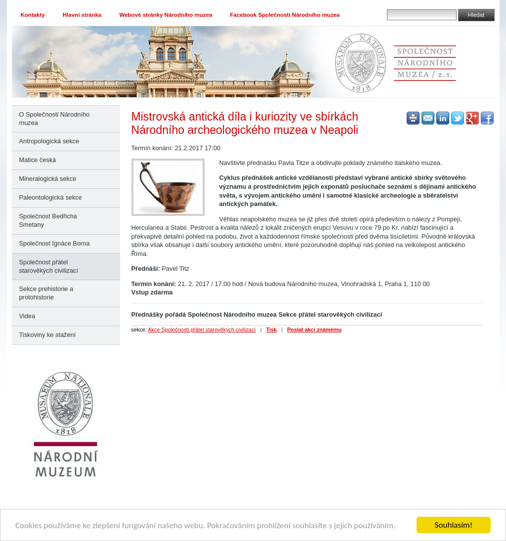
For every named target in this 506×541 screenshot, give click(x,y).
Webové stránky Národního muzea (166, 15)
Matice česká (37, 160)
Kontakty (33, 15)
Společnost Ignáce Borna (54, 243)
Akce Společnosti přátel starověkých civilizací (201, 330)
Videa (27, 316)
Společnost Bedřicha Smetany (48, 220)
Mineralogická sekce (48, 178)
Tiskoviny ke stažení (47, 334)
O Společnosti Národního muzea (54, 118)
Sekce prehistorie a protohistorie (46, 293)
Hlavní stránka (82, 15)
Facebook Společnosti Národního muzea (284, 15)
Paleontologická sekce (50, 197)
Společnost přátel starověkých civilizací (48, 266)
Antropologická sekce (49, 141)
